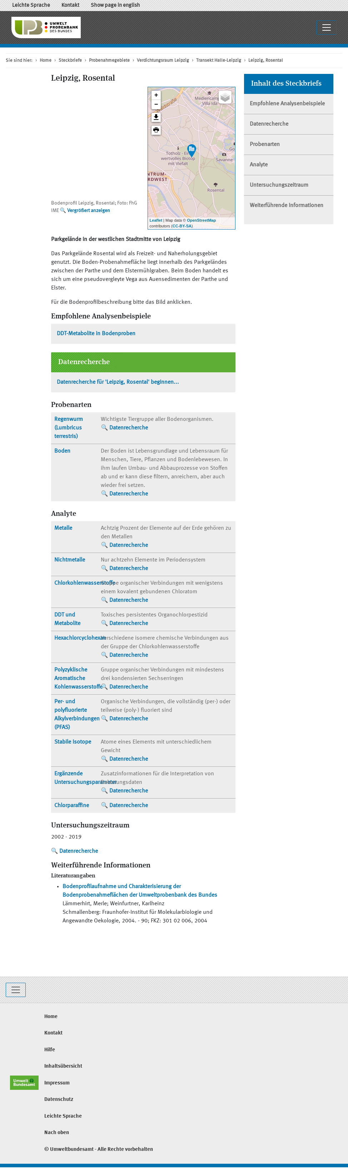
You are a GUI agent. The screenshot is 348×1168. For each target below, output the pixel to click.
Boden (62, 451)
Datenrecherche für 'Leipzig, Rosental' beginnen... (118, 382)
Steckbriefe (70, 60)
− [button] (156, 104)
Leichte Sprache (31, 5)
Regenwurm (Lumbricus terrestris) (68, 428)
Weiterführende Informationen (286, 205)
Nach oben (56, 1133)
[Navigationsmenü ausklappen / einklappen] (327, 27)
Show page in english (115, 5)
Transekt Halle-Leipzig (218, 60)
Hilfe (49, 1050)
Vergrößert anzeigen (88, 210)
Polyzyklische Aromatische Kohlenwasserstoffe (78, 678)
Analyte (259, 165)
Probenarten (265, 144)
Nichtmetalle (69, 560)
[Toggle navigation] (16, 990)
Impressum (57, 1083)
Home (45, 60)
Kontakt (70, 5)
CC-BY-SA (182, 226)
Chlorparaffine (71, 806)
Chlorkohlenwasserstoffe (84, 583)
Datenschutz (58, 1099)
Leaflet (156, 220)
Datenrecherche (128, 428)
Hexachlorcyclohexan (80, 638)
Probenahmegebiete (109, 60)
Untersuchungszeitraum (279, 185)
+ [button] (156, 95)
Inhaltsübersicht (63, 1066)
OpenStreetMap (201, 220)
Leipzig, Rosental (265, 60)
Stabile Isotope (72, 742)
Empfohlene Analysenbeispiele (287, 104)
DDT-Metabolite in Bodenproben (96, 334)
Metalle (63, 528)
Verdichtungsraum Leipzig (163, 60)
